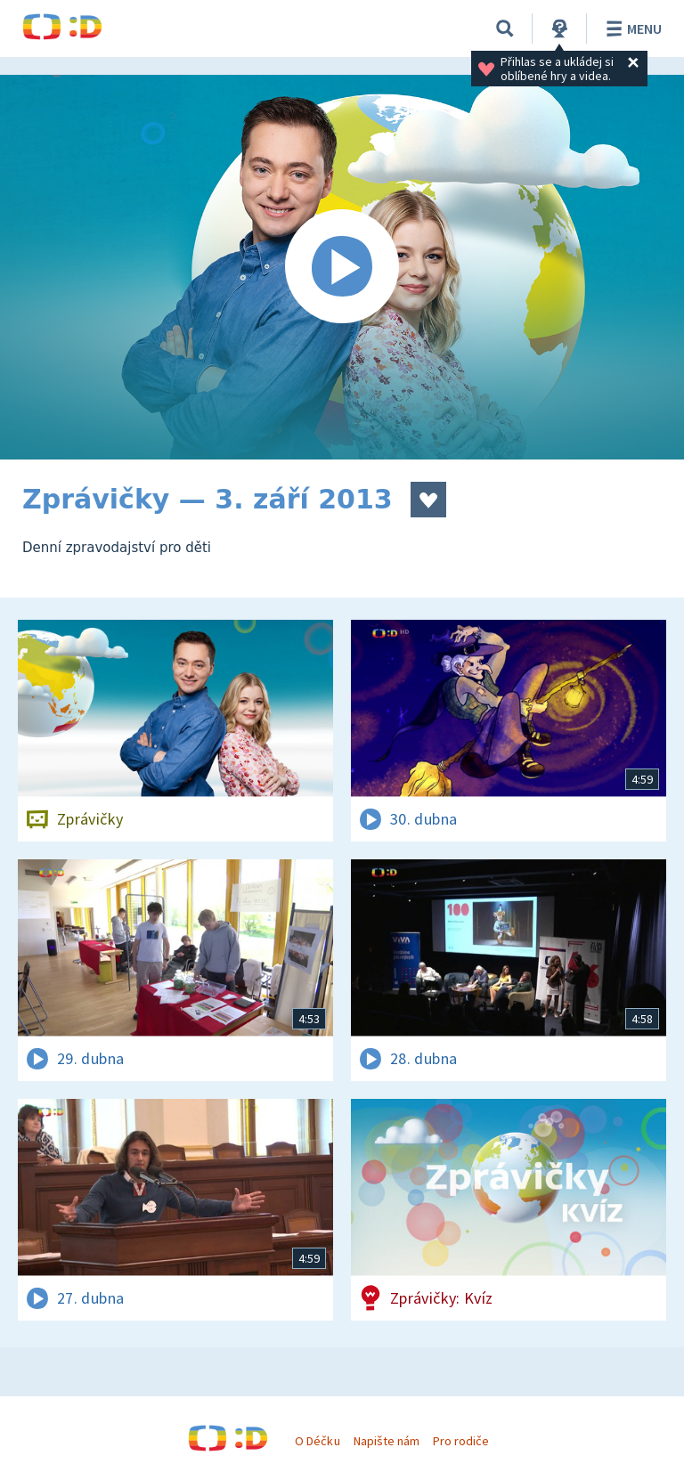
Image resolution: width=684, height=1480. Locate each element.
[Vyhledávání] (505, 28)
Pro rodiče (461, 1441)
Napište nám (386, 1441)
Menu (631, 28)
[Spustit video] (342, 267)
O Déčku (317, 1441)
